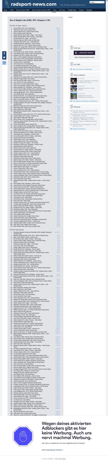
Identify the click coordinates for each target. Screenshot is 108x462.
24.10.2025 (88, 80)
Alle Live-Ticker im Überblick (82, 69)
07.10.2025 (88, 88)
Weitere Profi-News (79, 129)
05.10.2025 (88, 95)
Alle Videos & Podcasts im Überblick (85, 101)
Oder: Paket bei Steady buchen (84, 57)
